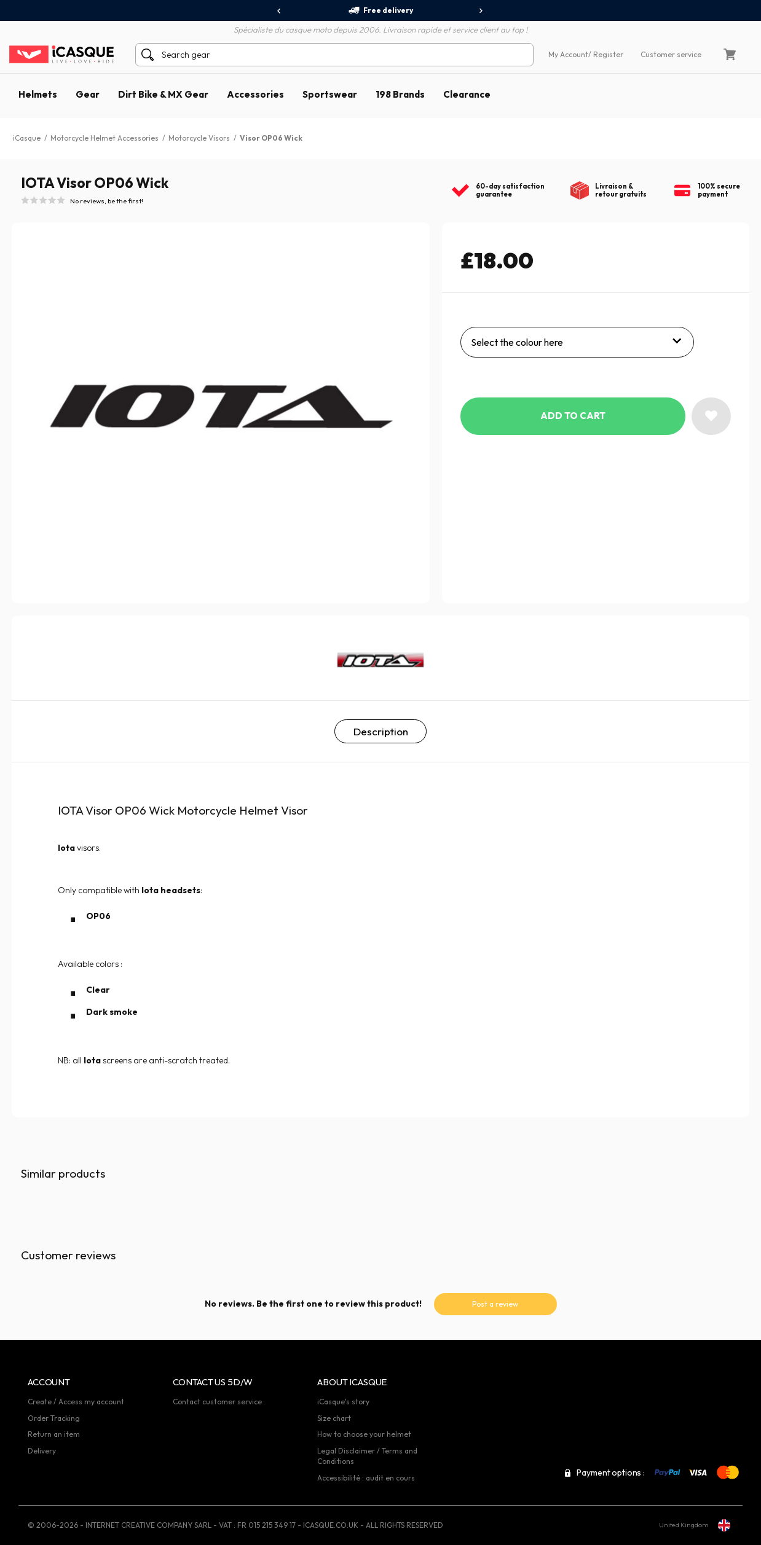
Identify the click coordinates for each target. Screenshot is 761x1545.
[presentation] (279, 11)
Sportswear (329, 94)
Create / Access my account (76, 1401)
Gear (88, 94)
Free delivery (380, 10)
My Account (568, 54)
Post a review (495, 1303)
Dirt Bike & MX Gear (163, 94)
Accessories (255, 94)
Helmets (37, 94)
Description (380, 731)
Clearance (467, 94)
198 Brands (400, 94)
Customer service (671, 54)
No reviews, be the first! (106, 201)
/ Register (605, 54)
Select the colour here (517, 342)
